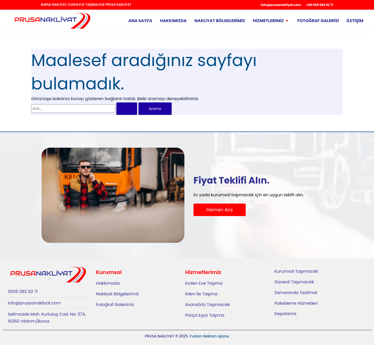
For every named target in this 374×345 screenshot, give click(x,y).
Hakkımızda (173, 21)
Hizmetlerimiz (271, 21)
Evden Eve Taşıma (203, 283)
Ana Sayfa (140, 21)
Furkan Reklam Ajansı (209, 336)
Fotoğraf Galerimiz (115, 305)
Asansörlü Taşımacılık (207, 305)
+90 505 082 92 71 (319, 5)
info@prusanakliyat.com (281, 5)
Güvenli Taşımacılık (294, 282)
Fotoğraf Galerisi (318, 21)
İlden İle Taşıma (201, 294)
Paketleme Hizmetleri (296, 303)
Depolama (285, 314)
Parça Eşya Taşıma (204, 315)
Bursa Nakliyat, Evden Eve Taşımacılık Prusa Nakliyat (86, 4)
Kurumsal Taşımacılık (296, 271)
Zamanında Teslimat (296, 293)
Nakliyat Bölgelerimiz (220, 21)
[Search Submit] (126, 108)
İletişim (355, 21)
